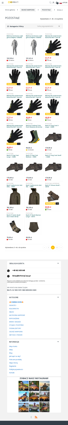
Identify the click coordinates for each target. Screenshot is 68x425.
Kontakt (11, 373)
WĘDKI (11, 312)
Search (50, 2)
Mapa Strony (13, 363)
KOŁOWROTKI (14, 309)
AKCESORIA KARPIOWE (17, 315)
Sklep (11, 350)
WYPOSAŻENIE (14, 318)
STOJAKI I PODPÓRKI (16, 325)
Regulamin (12, 366)
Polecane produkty (15, 359)
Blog (10, 353)
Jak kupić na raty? (15, 356)
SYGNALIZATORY (15, 328)
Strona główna (10, 10)
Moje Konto (13, 346)
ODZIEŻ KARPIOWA (27, 10)
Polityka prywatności (16, 369)
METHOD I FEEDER (15, 335)
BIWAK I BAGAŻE (15, 322)
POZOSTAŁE (46, 10)
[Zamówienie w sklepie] (48, 26)
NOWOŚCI (12, 305)
